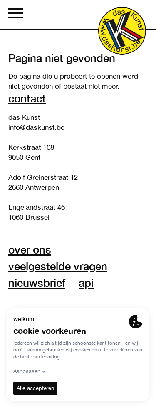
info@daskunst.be (36, 127)
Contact (27, 98)
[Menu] (15, 14)
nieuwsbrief (36, 282)
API (86, 282)
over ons (29, 249)
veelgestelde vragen (57, 266)
